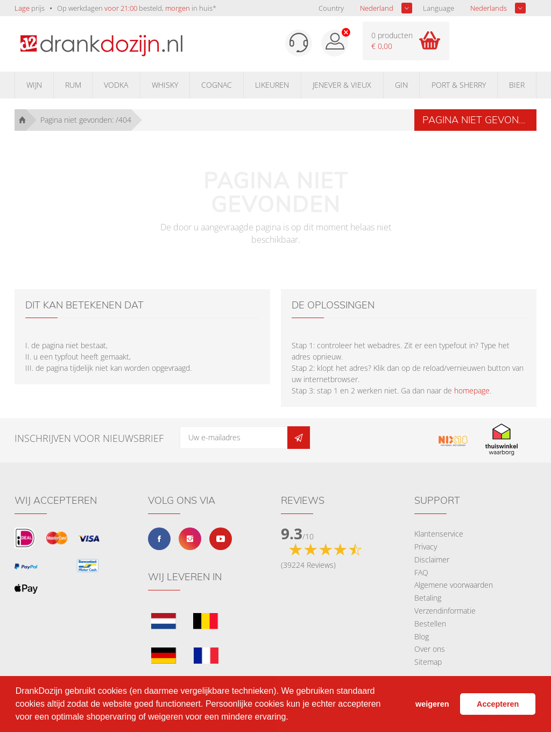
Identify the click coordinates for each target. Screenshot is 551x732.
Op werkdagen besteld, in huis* (136, 8)
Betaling (427, 598)
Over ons (429, 649)
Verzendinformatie (445, 611)
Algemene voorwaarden (453, 585)
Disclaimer (431, 559)
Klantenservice (438, 534)
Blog (421, 636)
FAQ (421, 572)
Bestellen (430, 623)
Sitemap (428, 662)
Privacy (425, 546)
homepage (472, 390)
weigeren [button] (432, 704)
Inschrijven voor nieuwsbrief (89, 438)
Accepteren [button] (498, 704)
